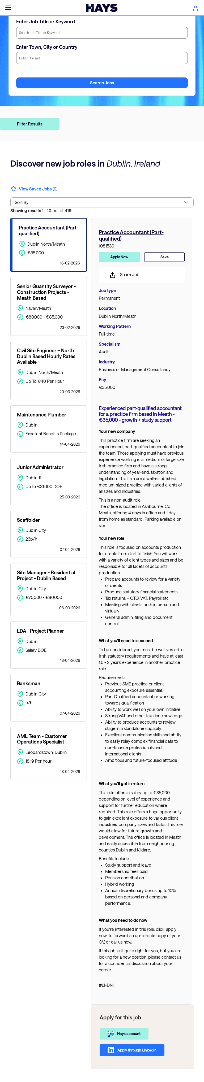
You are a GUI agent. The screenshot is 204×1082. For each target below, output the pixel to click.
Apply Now (119, 257)
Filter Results (29, 123)
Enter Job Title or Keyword (45, 21)
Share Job (124, 275)
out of (40, 210)
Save (164, 257)
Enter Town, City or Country (46, 47)
